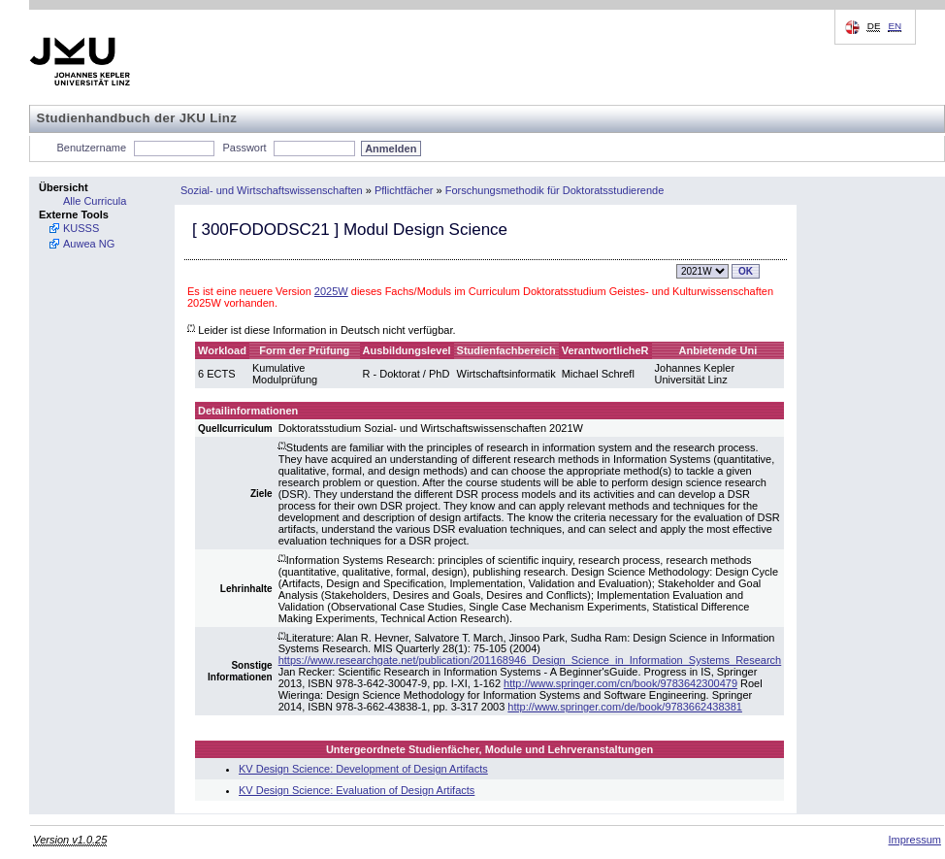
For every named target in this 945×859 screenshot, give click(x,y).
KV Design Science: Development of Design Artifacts (363, 769)
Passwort (244, 147)
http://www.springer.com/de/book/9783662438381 (624, 706)
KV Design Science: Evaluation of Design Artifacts (356, 790)
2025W (331, 291)
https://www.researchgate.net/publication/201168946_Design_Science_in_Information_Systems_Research (530, 660)
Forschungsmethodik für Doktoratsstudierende (555, 190)
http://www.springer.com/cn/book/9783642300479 (620, 683)
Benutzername (92, 147)
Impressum (915, 839)
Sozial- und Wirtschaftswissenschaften (271, 190)
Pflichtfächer (404, 190)
